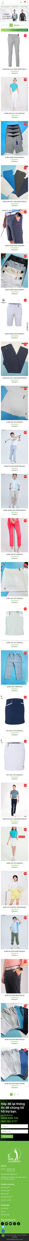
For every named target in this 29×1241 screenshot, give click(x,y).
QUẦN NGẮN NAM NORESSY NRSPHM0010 (14, 290)
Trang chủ (5, 6)
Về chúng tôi (4, 1208)
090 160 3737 (9, 1121)
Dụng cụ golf (5, 1193)
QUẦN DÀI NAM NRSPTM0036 (14, 1083)
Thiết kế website (11, 1239)
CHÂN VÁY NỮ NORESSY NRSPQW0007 (14, 863)
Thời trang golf (5, 1190)
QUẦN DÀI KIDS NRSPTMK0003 (14, 951)
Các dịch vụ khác (6, 1200)
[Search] (21, 2)
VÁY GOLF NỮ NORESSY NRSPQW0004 (14, 731)
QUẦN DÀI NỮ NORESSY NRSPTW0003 (14, 554)
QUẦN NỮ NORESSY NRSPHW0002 (14, 907)
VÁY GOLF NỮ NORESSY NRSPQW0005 (14, 775)
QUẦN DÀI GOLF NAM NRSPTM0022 (14, 201)
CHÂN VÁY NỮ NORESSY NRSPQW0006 (14, 422)
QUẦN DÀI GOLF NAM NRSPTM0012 (14, 69)
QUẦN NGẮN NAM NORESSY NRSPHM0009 (14, 334)
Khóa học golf (5, 1187)
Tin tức (3, 1211)
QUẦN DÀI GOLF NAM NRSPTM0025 (14, 378)
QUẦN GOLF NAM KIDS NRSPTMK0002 (14, 687)
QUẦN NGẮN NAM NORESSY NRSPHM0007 (14, 246)
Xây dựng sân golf (6, 1197)
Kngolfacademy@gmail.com (9, 1174)
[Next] (18, 1094)
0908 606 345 (9, 1118)
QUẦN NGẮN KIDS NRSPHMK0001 (14, 510)
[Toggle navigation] (27, 2)
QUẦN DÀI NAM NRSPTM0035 (14, 1039)
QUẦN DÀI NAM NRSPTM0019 (14, 995)
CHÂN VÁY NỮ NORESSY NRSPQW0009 (14, 643)
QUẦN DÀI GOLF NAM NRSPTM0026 (14, 819)
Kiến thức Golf (5, 1214)
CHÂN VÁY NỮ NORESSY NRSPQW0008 (14, 599)
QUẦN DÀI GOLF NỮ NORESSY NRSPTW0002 (14, 113)
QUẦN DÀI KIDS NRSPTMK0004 (14, 466)
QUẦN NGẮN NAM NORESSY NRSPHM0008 (14, 158)
